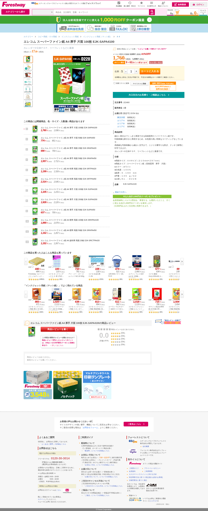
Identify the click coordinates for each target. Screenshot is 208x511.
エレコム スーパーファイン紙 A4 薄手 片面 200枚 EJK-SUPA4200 (69, 199)
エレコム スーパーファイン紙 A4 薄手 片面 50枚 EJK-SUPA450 (68, 210)
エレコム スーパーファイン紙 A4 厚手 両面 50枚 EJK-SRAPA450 (68, 158)
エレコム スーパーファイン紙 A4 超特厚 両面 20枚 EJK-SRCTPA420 (70, 240)
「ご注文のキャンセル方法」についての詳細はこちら (103, 486)
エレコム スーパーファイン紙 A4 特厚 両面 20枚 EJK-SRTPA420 (68, 169)
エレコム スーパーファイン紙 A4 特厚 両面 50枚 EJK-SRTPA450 (68, 179)
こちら (58, 490)
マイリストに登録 (139, 84)
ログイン (41, 499)
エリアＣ (121, 126)
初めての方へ (120, 192)
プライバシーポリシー (152, 468)
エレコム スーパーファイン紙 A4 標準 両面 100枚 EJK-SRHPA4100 (70, 220)
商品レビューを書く (57, 329)
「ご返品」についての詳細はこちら (96, 495)
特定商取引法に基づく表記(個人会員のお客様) (146, 477)
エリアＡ (121, 120)
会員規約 (132, 471)
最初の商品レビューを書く (127, 49)
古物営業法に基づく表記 (138, 480)
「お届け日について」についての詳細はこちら (100, 477)
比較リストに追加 (122, 83)
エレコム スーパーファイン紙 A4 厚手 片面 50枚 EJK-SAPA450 (68, 138)
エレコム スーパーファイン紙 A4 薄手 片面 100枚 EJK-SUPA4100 (69, 189)
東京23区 (121, 117)
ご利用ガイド (134, 468)
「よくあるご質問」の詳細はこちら (53, 444)
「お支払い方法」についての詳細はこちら (98, 465)
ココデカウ (153, 501)
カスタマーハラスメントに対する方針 (143, 474)
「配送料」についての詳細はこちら (96, 451)
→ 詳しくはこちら (56, 345)
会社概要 (146, 446)
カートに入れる (150, 71)
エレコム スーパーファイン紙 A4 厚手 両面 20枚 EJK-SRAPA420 (68, 148)
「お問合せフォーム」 (90, 427)
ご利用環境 (148, 471)
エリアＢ (121, 123)
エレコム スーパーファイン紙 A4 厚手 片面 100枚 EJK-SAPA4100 (69, 127)
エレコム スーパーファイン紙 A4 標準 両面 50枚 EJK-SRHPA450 (69, 230)
